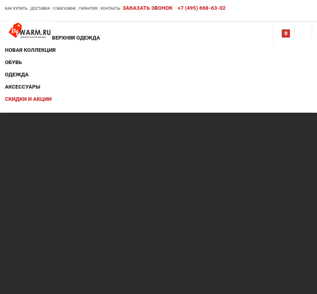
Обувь (13, 62)
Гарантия (88, 9)
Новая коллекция (30, 50)
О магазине (64, 9)
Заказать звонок (147, 8)
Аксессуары (22, 87)
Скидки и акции (28, 99)
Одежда (17, 74)
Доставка (40, 9)
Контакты (110, 9)
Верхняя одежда (76, 38)
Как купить (16, 9)
